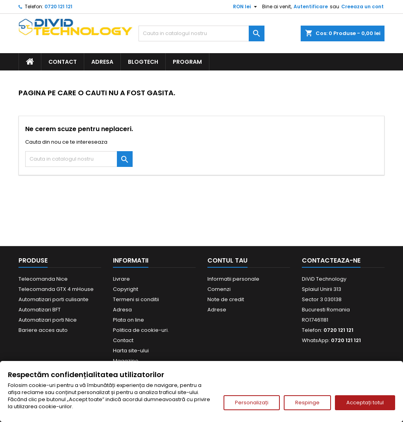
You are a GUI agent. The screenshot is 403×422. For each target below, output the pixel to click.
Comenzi (219, 289)
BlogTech (143, 62)
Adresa (102, 62)
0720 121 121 (58, 6)
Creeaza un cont (362, 6)
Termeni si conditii (136, 299)
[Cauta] (201, 33)
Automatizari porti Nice (47, 320)
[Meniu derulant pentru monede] (246, 6)
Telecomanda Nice (43, 279)
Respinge (307, 402)
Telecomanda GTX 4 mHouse (56, 289)
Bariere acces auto (43, 330)
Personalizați (251, 402)
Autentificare (311, 6)
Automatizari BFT (39, 309)
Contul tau (227, 260)
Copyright (125, 289)
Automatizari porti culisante (53, 299)
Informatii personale (233, 279)
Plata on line (128, 320)
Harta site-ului (131, 350)
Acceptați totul (365, 402)
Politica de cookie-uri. (141, 330)
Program (187, 62)
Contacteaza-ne (331, 260)
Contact (62, 62)
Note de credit (225, 299)
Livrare (121, 279)
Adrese (216, 309)
